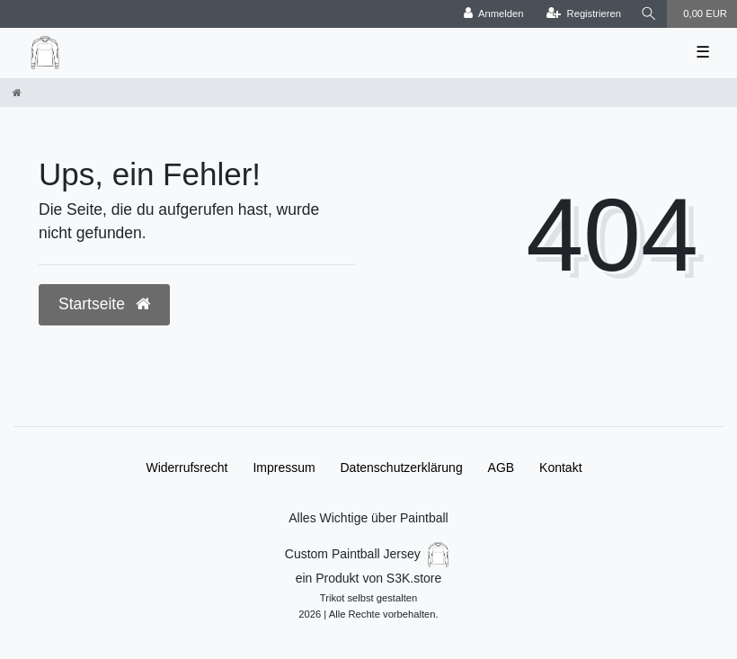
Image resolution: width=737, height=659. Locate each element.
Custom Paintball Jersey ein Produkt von (368, 580)
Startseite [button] (104, 304)
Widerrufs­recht (186, 467)
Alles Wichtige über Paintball (368, 518)
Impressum (284, 467)
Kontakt (560, 467)
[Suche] (649, 14)
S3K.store (413, 578)
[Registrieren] (584, 14)
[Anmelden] (494, 14)
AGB (501, 467)
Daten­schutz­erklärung (402, 467)
